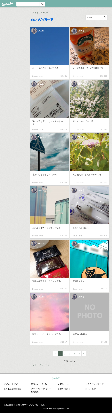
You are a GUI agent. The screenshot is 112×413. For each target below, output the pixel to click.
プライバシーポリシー (41, 389)
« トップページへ (41, 12)
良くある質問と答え (13, 389)
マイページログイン (95, 384)
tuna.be (55, 378)
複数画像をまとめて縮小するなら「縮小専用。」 (26, 405)
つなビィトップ (11, 384)
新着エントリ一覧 (39, 384)
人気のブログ (64, 384)
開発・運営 (91, 389)
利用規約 (35, 392)
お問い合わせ (64, 389)
